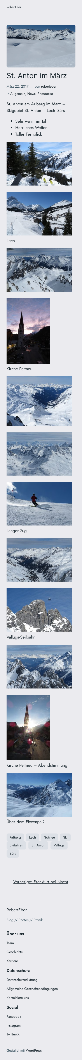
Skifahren (16, 845)
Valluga (59, 845)
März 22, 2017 (17, 86)
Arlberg (15, 837)
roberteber (48, 86)
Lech (32, 837)
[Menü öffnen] (72, 7)
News (31, 93)
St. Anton (38, 845)
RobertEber (14, 7)
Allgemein (17, 93)
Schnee (49, 837)
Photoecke (45, 93)
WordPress (34, 1050)
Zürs (13, 853)
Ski (65, 837)
